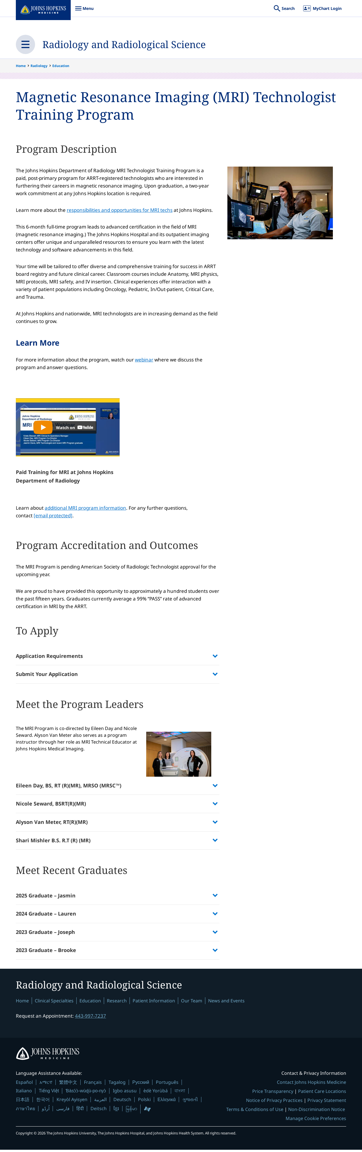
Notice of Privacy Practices (274, 1102)
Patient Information (154, 1003)
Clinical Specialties (54, 1003)
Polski (144, 1101)
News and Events (226, 1003)
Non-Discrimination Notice (316, 1111)
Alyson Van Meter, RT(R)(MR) (52, 823)
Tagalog (117, 1084)
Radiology (39, 65)
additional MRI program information (85, 508)
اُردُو (45, 1111)
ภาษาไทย (25, 1111)
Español (24, 1084)
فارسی (63, 1111)
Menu (84, 11)
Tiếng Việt (49, 1093)
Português (167, 1084)
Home (21, 65)
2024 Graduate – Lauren (46, 915)
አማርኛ (46, 1084)
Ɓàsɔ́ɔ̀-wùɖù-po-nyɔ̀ (86, 1093)
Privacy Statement (326, 1102)
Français (93, 1084)
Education (60, 65)
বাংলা (179, 1093)
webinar (144, 360)
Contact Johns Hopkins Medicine (311, 1084)
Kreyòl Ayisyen (72, 1101)
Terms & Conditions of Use (254, 1111)
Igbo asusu (125, 1093)
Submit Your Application (47, 674)
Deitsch (98, 1111)
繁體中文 (68, 1084)
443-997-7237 (90, 1018)
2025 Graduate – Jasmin (46, 896)
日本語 (22, 1101)
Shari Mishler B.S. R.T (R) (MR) (53, 841)
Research (117, 1003)
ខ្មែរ (116, 1111)
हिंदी (80, 1110)
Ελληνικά (167, 1101)
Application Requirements (49, 656)
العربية (100, 1101)
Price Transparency (272, 1093)
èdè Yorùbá (155, 1093)
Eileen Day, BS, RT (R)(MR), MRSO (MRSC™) (68, 786)
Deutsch (122, 1101)
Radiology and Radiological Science (127, 44)
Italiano (24, 1093)
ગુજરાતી (190, 1101)
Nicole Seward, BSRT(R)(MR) (51, 805)
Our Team (191, 1003)
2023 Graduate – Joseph (45, 933)
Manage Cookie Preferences (316, 1120)
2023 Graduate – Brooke (46, 951)
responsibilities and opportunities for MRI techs (120, 210)
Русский (140, 1084)
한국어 (43, 1101)
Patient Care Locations (322, 1093)
